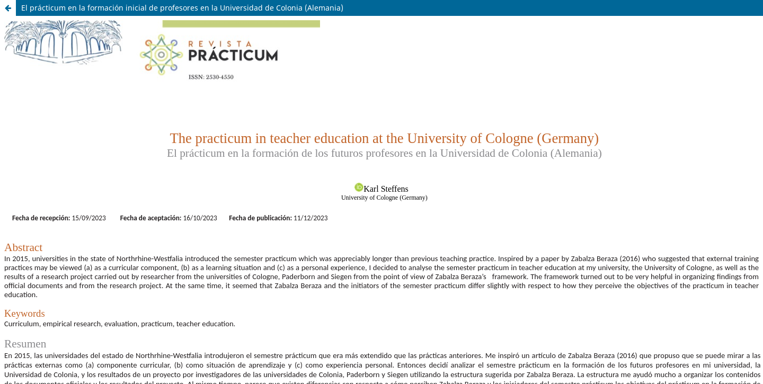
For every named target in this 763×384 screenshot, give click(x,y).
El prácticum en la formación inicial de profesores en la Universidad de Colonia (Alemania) (182, 8)
